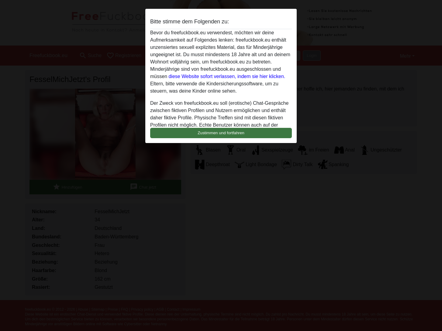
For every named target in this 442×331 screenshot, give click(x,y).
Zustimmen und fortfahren (221, 133)
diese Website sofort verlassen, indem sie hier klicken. (226, 76)
